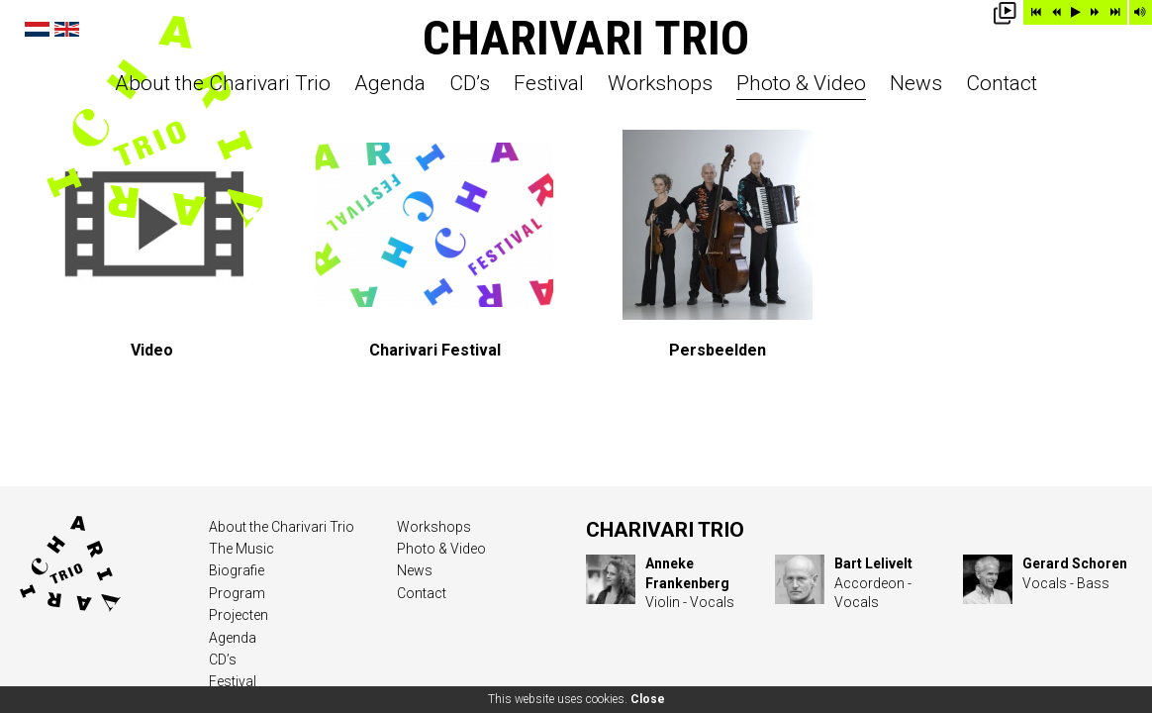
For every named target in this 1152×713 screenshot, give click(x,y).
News (916, 84)
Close (647, 699)
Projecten (238, 615)
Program (237, 593)
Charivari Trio (586, 38)
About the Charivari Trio (223, 84)
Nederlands (37, 29)
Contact (1001, 84)
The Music (241, 549)
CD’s (469, 84)
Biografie (236, 570)
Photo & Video (801, 84)
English (66, 29)
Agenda (390, 84)
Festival (549, 84)
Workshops (660, 84)
